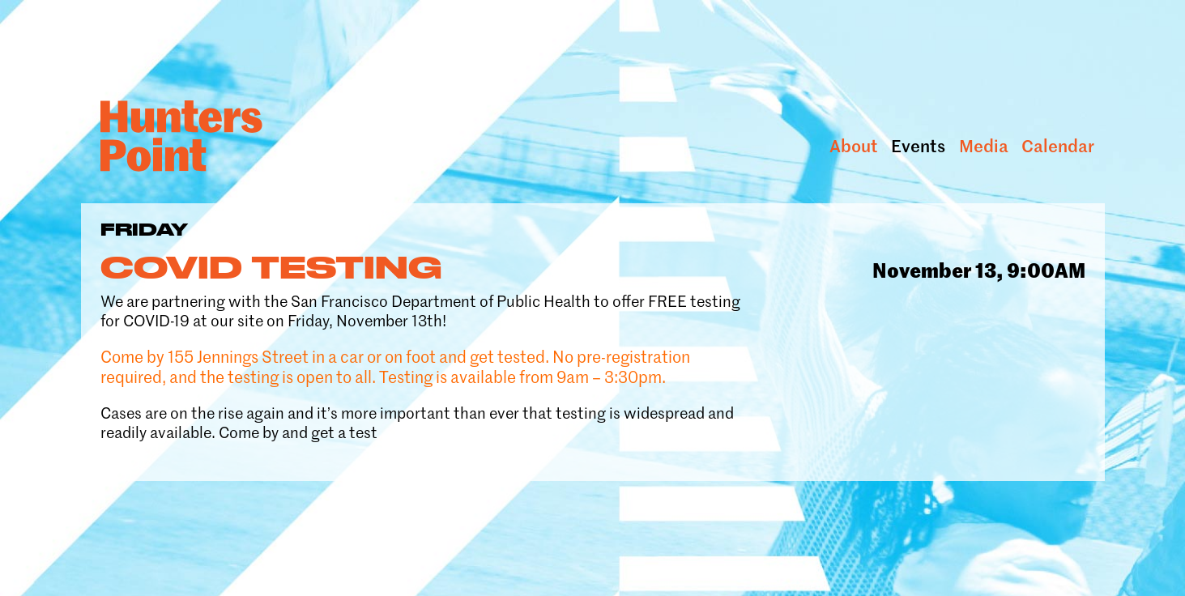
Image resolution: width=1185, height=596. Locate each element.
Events (918, 146)
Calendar (1057, 146)
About (853, 146)
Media (983, 146)
